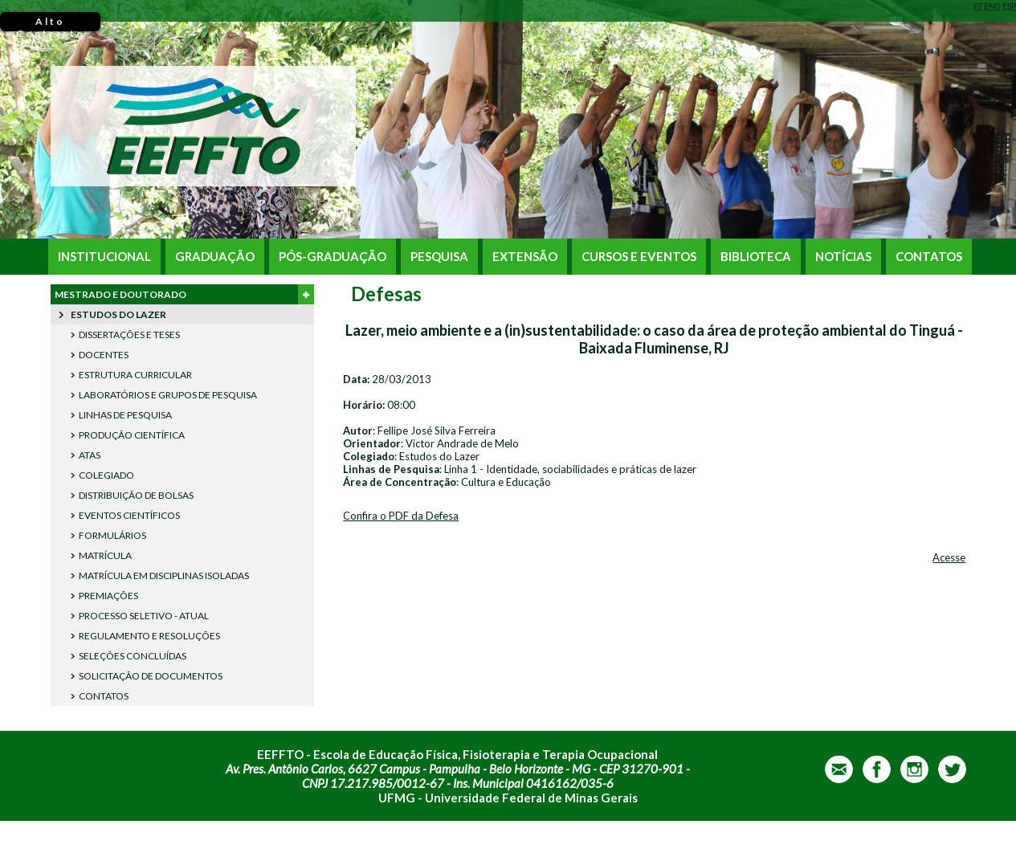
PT (977, 5)
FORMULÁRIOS (112, 535)
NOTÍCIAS (843, 257)
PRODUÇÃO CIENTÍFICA (132, 435)
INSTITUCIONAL (104, 257)
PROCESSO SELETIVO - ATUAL (144, 616)
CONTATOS (929, 257)
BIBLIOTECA (755, 257)
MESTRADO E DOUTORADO (184, 294)
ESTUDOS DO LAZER (118, 314)
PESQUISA (439, 257)
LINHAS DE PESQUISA (125, 415)
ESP (1009, 5)
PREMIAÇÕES (108, 596)
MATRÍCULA (105, 555)
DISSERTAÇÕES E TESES (129, 335)
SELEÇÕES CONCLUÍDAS (132, 656)
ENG (992, 5)
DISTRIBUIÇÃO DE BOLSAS (136, 495)
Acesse (948, 557)
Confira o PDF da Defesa (401, 515)
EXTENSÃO (524, 257)
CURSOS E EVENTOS (638, 257)
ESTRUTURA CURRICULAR (135, 375)
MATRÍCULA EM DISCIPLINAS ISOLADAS (164, 575)
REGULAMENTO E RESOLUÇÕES (149, 636)
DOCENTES (104, 355)
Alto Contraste (50, 23)
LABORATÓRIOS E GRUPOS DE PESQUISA (168, 395)
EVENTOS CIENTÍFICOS (129, 515)
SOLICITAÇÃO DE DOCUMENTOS (150, 676)
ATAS (89, 455)
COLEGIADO (106, 475)
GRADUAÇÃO (215, 257)
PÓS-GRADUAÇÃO (332, 257)
